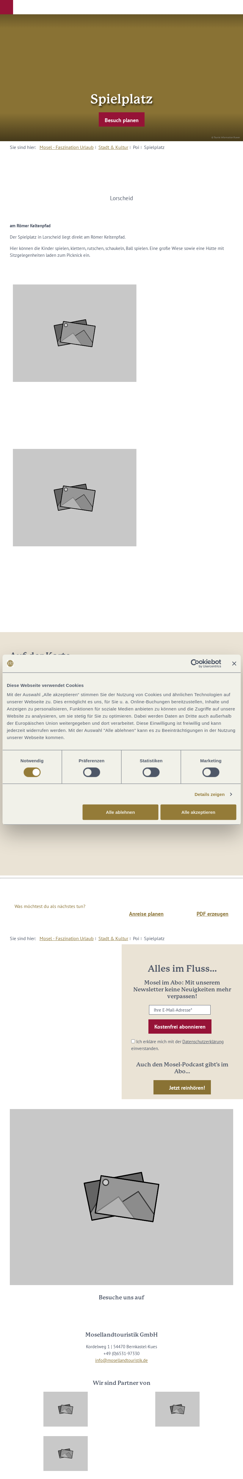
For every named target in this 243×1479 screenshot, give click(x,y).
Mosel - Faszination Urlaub (67, 147)
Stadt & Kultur (113, 147)
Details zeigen (210, 794)
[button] (6, 7)
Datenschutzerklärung (203, 1041)
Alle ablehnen (120, 812)
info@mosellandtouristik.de (121, 1360)
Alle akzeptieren (198, 812)
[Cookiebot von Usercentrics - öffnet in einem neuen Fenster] (195, 663)
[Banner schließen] (234, 663)
